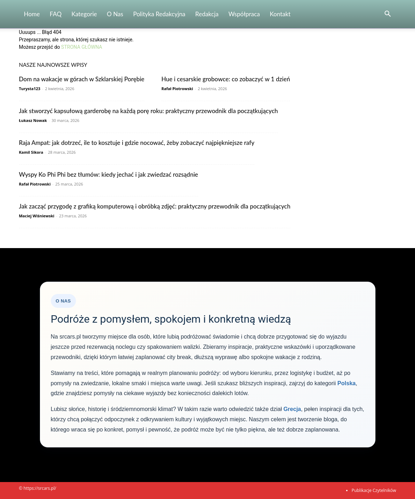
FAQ (55, 14)
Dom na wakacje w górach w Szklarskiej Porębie (81, 79)
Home (32, 14)
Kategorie (84, 14)
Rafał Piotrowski (177, 88)
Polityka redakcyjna (159, 14)
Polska (346, 383)
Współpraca (244, 14)
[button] (387, 14)
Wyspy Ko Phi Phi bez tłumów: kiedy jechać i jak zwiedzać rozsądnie (108, 174)
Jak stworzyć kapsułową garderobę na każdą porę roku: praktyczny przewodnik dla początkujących (148, 111)
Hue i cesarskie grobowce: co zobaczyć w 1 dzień (225, 79)
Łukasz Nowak (33, 120)
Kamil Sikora (31, 152)
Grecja (292, 409)
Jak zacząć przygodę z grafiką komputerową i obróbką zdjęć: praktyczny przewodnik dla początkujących (155, 206)
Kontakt (280, 14)
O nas (115, 14)
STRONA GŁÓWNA (81, 47)
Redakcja (207, 14)
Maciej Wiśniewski (36, 215)
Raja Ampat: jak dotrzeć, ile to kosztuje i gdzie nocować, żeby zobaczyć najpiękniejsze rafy (137, 142)
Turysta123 (30, 88)
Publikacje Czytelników (373, 490)
